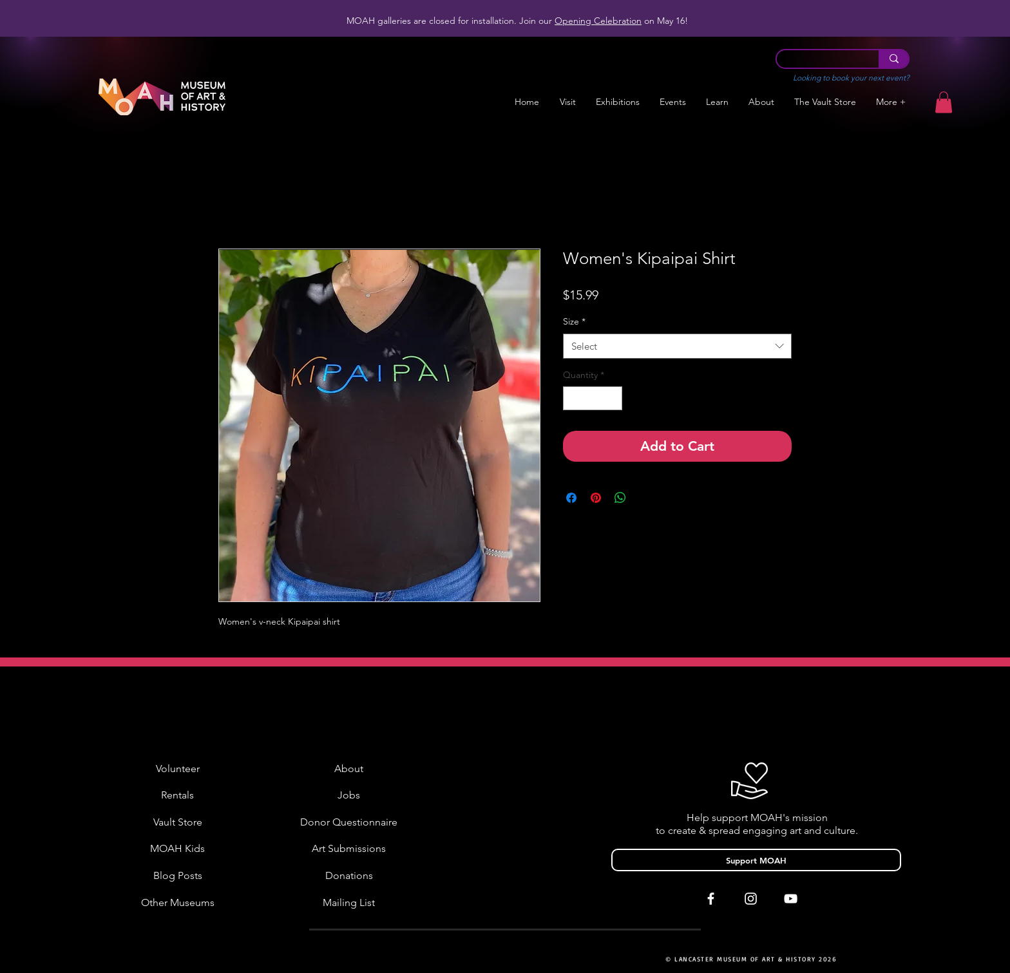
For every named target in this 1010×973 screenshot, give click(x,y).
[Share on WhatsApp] (620, 497)
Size (574, 321)
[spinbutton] (592, 398)
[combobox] (677, 346)
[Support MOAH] (756, 860)
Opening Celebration (598, 20)
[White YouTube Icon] (791, 899)
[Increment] (612, 398)
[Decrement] (573, 398)
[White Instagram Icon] (751, 899)
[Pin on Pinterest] (596, 497)
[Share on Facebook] (571, 497)
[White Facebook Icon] (711, 899)
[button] (617, 102)
